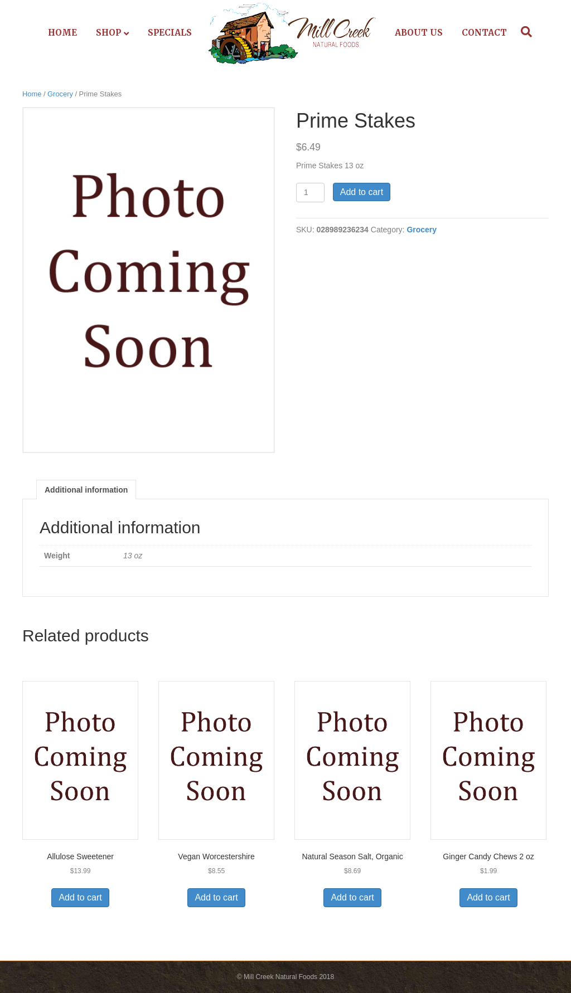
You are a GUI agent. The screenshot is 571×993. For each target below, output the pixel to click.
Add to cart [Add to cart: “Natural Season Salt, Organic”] (352, 897)
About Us (419, 32)
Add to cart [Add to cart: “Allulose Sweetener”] (80, 897)
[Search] (523, 32)
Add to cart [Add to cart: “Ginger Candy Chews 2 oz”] (488, 897)
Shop (108, 32)
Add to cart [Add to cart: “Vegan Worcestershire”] (216, 897)
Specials (170, 32)
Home (62, 32)
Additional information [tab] (86, 489)
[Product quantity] (310, 192)
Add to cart (361, 192)
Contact (484, 32)
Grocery (60, 94)
